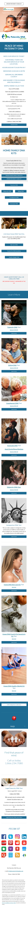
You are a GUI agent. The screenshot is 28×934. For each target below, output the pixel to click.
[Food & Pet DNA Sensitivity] (14, 251)
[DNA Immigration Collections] (14, 704)
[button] (2, 9)
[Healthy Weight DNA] (14, 257)
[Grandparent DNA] (14, 197)
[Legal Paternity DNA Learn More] (14, 817)
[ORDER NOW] (14, 124)
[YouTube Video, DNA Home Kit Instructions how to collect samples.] (14, 267)
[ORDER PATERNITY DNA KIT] (14, 179)
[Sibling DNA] (21, 191)
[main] (14, 19)
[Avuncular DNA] (14, 203)
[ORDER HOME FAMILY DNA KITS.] (14, 175)
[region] (14, 3)
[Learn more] (14, 333)
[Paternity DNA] (14, 185)
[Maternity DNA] (7, 191)
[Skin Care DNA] (14, 244)
